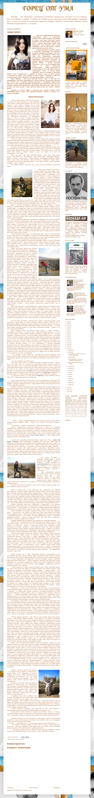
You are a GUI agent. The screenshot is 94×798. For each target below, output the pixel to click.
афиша (85, 413)
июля (69, 372)
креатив (85, 410)
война (76, 404)
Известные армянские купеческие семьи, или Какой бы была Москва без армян (80, 294)
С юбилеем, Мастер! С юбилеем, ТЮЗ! (79, 306)
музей (85, 404)
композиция (73, 408)
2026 (68, 322)
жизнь (77, 414)
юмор (72, 413)
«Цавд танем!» (71, 357)
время (66, 414)
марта (69, 380)
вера (86, 407)
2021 (68, 332)
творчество (74, 416)
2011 (68, 389)
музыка (68, 398)
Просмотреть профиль (79, 34)
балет (83, 407)
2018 (68, 338)
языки (74, 413)
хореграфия (78, 416)
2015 (68, 344)
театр (67, 396)
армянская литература (70, 410)
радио (78, 408)
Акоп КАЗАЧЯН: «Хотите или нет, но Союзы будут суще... (76, 354)
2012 (68, 387)
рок (81, 408)
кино (74, 400)
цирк (82, 416)
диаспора (73, 414)
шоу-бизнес (67, 413)
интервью (67, 408)
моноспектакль (68, 411)
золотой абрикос (77, 401)
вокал (81, 403)
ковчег (17, 739)
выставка (77, 403)
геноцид (85, 403)
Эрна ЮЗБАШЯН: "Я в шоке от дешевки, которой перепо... (75, 360)
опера (73, 403)
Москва (76, 406)
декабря (70, 350)
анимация (81, 406)
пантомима (74, 411)
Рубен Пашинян (79, 31)
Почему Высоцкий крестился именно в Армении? (78, 281)
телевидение (68, 403)
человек (84, 416)
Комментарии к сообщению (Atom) (23, 790)
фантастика (84, 411)
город (78, 410)
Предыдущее (56, 787)
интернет (81, 414)
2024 (68, 326)
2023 (68, 328)
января (70, 384)
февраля (70, 382)
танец (70, 416)
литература (21, 739)
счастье (79, 411)
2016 (68, 342)
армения (13, 739)
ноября (70, 352)
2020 (68, 334)
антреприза (79, 407)
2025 (68, 324)
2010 (68, 391)
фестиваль (83, 398)
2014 (68, 346)
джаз (66, 401)
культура (68, 400)
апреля (70, 378)
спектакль (67, 416)
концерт (84, 400)
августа (70, 370)
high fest (71, 401)
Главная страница (33, 787)
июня (69, 374)
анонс (83, 413)
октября (70, 366)
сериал (85, 406)
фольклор (67, 406)
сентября (70, 368)
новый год (67, 404)
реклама (85, 414)
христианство (73, 407)
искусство (83, 396)
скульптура (67, 407)
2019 (68, 336)
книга (81, 410)
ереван (79, 400)
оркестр (73, 404)
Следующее (10, 787)
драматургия (81, 404)
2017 (68, 340)
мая (69, 376)
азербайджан (78, 413)
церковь (85, 408)
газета (69, 414)
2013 (68, 348)
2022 (68, 330)
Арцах (72, 406)
